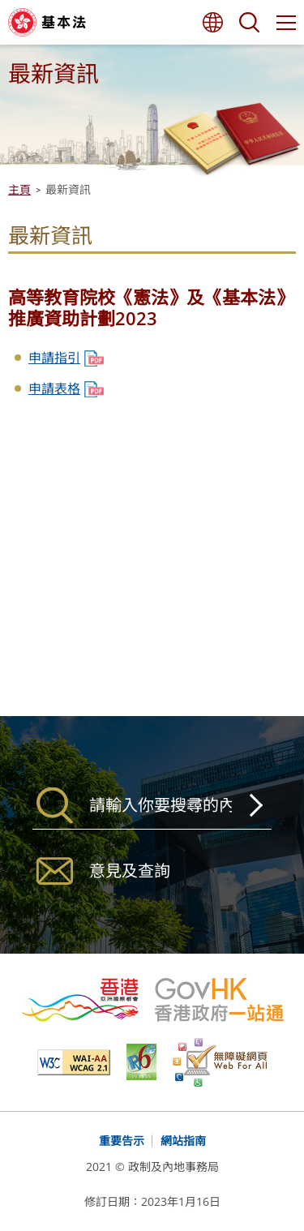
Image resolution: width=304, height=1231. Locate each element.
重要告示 (121, 1140)
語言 (213, 22)
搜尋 (249, 22)
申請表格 (54, 388)
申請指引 (54, 358)
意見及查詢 (129, 870)
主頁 (19, 189)
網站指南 (183, 1140)
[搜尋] (152, 805)
